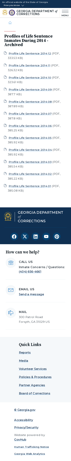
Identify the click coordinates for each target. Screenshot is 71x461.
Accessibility (23, 420)
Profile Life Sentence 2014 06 (30, 126)
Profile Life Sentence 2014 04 (30, 149)
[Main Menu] (64, 13)
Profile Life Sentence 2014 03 (30, 162)
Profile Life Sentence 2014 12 (30, 53)
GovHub (20, 439)
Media (23, 360)
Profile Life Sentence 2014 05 (30, 138)
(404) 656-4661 (30, 271)
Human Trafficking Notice (31, 446)
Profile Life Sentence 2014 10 (30, 77)
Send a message (31, 294)
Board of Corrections (34, 393)
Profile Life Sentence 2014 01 (30, 186)
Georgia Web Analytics (29, 453)
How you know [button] (12, 5)
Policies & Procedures (35, 377)
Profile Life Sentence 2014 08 (30, 101)
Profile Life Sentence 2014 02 (30, 174)
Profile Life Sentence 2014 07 (30, 113)
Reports (25, 352)
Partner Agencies (32, 385)
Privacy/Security (26, 427)
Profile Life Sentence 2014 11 (29, 65)
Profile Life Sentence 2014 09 (30, 89)
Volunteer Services (33, 369)
